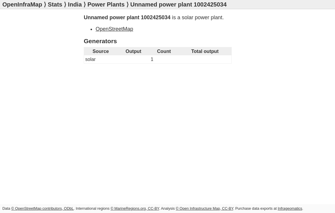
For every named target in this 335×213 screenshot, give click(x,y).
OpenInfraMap (22, 4)
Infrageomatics (290, 208)
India (75, 4)
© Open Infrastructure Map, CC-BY (204, 208)
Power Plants (106, 4)
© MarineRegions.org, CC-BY (135, 208)
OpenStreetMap (114, 29)
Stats (55, 4)
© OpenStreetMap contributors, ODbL (42, 208)
